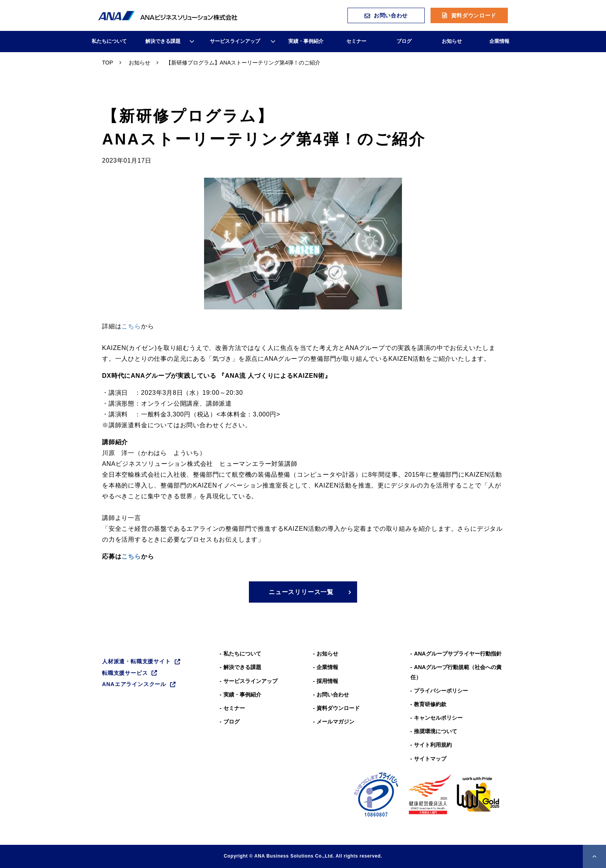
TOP (107, 62)
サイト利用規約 (433, 745)
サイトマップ (430, 759)
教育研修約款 (430, 704)
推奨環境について (435, 731)
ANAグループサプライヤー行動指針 (457, 654)
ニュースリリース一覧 (301, 592)
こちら (131, 326)
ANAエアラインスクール (134, 684)
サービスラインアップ (235, 41)
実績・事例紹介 (305, 41)
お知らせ (452, 41)
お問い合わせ (391, 15)
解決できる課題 (162, 41)
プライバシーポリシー (441, 691)
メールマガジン (335, 722)
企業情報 (499, 41)
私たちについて (109, 41)
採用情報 (327, 681)
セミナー (356, 41)
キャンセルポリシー (438, 718)
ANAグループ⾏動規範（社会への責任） (456, 672)
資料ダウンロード (474, 15)
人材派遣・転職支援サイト (136, 661)
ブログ (404, 41)
